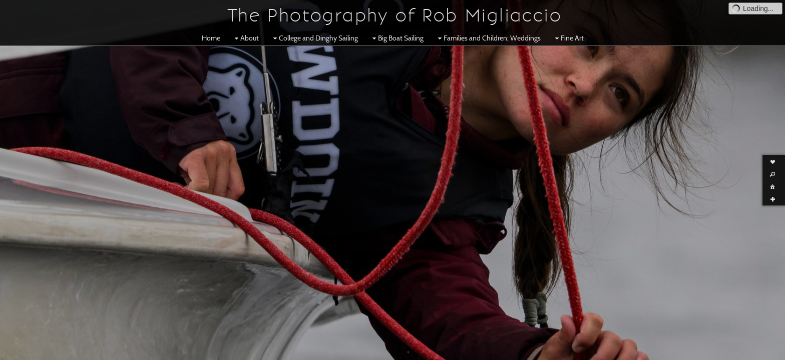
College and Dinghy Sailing (314, 38)
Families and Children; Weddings (488, 38)
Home (211, 38)
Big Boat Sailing (397, 38)
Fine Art (568, 38)
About (245, 38)
